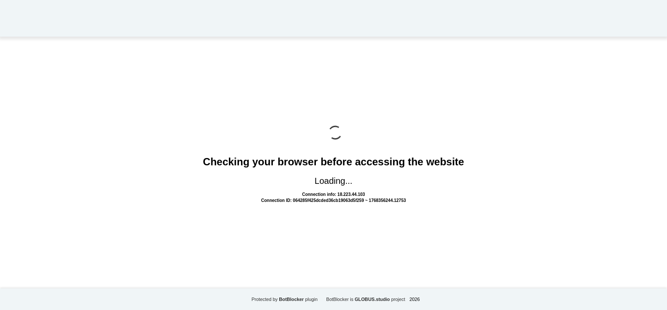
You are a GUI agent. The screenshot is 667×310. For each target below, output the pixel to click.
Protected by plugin (284, 299)
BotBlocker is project (365, 299)
